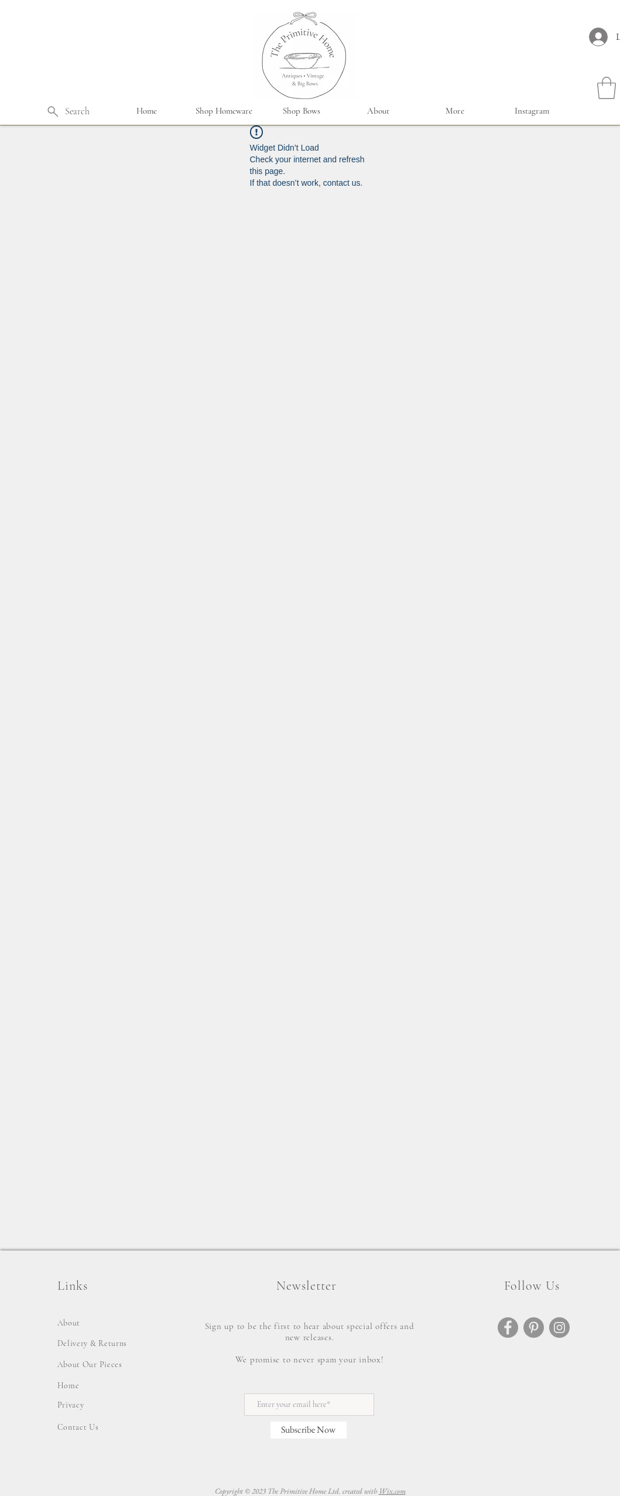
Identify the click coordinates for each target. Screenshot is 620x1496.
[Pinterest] (533, 1327)
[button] (224, 111)
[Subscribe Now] (308, 1430)
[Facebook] (508, 1327)
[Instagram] (559, 1327)
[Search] (68, 111)
